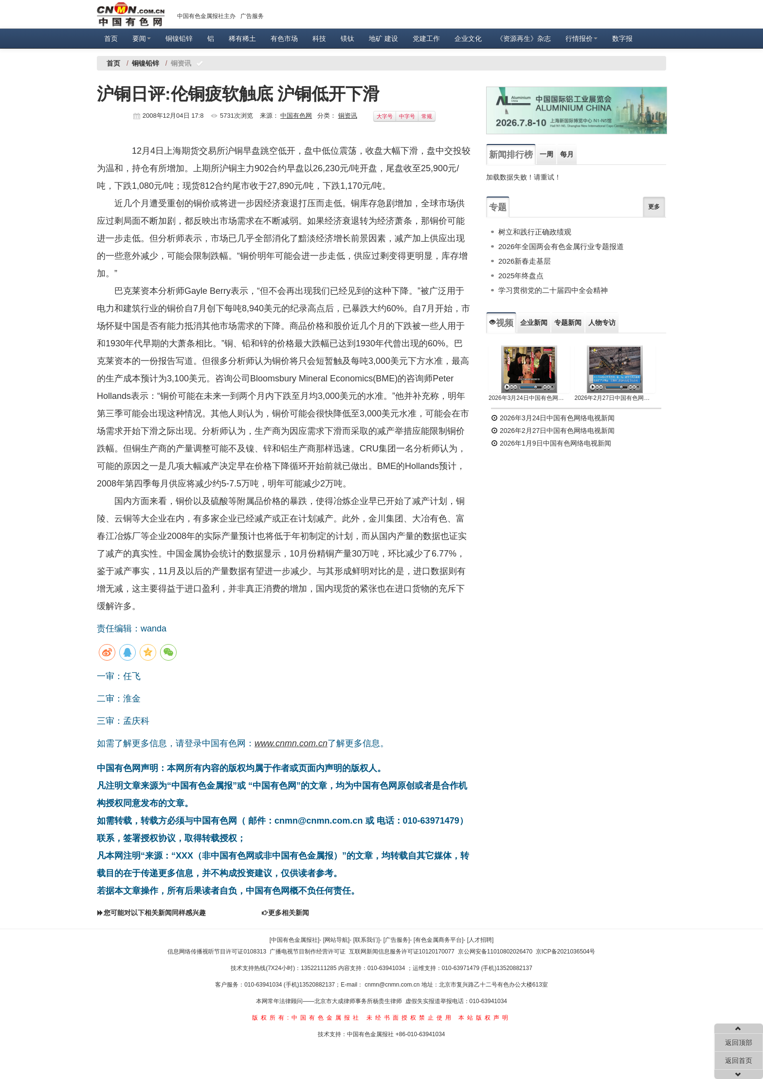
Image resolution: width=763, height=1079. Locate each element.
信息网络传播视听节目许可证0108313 (216, 951)
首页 (111, 38)
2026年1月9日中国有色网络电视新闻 (551, 443)
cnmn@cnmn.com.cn (393, 984)
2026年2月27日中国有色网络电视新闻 (615, 398)
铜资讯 (347, 115)
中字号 (407, 116)
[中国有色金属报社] (295, 939)
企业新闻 (533, 322)
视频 (501, 323)
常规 (426, 116)
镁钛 (347, 38)
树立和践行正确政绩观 (534, 232)
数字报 (622, 38)
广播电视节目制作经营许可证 (307, 951)
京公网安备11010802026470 (495, 951)
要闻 (141, 38)
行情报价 (581, 38)
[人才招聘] (480, 939)
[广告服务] (396, 939)
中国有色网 (296, 115)
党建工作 (426, 38)
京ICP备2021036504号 (566, 951)
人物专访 (602, 322)
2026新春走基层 (524, 261)
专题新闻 (567, 322)
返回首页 (738, 1060)
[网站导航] (336, 939)
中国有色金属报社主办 (206, 16)
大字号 (385, 116)
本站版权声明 (484, 1017)
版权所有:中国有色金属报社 (307, 1017)
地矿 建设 (383, 38)
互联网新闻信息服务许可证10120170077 (401, 951)
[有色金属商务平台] (439, 939)
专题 (498, 207)
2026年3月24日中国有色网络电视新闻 (529, 398)
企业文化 (468, 38)
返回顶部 (738, 1042)
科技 (319, 38)
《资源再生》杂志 (523, 38)
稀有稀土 (242, 38)
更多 (654, 206)
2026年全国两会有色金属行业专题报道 (561, 246)
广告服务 (252, 16)
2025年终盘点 (521, 275)
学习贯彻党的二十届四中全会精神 (553, 290)
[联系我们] (366, 939)
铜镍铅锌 (179, 38)
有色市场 (284, 38)
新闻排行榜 (511, 155)
